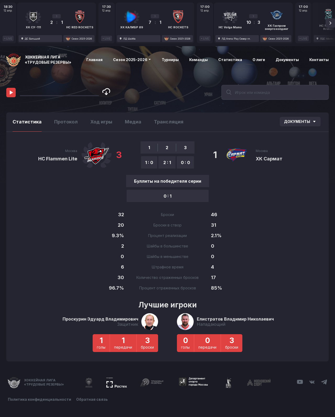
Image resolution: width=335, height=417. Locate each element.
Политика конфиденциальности (39, 399)
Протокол (66, 121)
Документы (287, 59)
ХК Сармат (269, 158)
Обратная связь (92, 399)
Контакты (319, 59)
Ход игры (101, 121)
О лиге (259, 59)
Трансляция (168, 121)
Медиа (133, 121)
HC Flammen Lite (57, 158)
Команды (198, 59)
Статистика (230, 59)
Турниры (170, 59)
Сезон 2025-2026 (132, 59)
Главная (94, 59)
